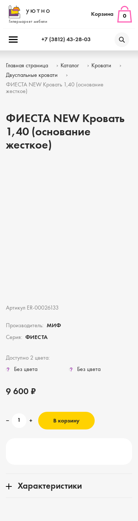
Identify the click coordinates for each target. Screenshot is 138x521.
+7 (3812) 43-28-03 (66, 40)
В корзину (66, 421)
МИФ (54, 326)
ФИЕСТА (36, 337)
